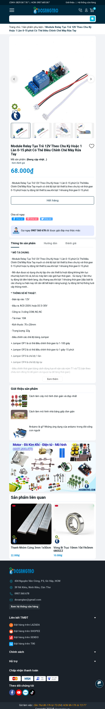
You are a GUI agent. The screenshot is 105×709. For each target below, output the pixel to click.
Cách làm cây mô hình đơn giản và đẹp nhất (53, 396)
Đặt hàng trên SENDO (26, 637)
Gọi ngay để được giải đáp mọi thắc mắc (50, 230)
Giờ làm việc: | (52, 705)
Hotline (81, 10)
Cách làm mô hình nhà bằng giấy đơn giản (51, 411)
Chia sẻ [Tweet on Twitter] (46, 219)
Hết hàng (52, 200)
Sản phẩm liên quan (28, 497)
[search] (92, 18)
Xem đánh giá (18, 163)
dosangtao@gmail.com (27, 599)
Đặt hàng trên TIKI (24, 643)
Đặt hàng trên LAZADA (27, 624)
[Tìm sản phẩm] (52, 18)
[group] (52, 79)
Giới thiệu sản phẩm (24, 388)
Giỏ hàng (94, 10)
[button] (91, 79)
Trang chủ (14, 27)
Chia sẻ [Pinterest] (32, 219)
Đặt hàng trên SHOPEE (27, 631)
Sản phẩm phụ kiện (32, 27)
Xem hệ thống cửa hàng (24, 606)
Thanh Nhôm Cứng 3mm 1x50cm (31, 547)
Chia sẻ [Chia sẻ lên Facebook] (17, 219)
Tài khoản (86, 10)
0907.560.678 (21, 593)
